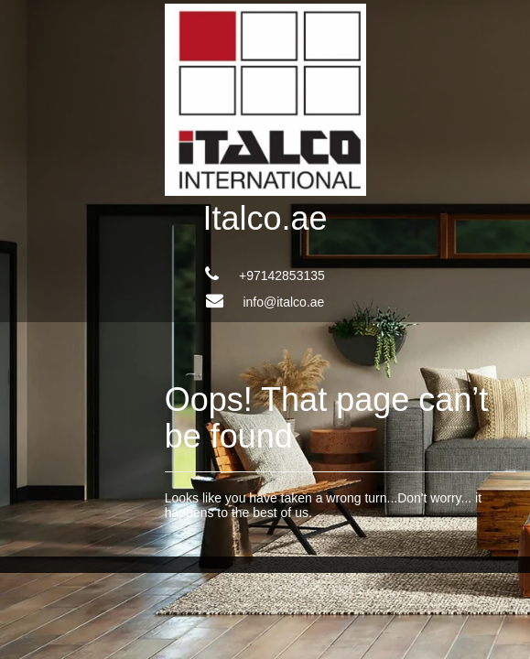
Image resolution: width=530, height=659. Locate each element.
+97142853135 (282, 275)
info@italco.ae (283, 302)
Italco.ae (264, 218)
